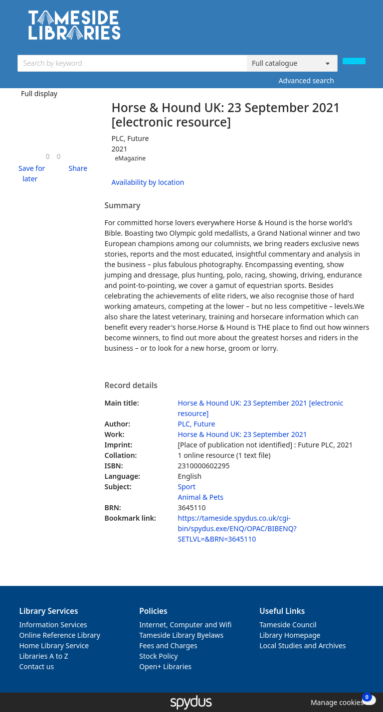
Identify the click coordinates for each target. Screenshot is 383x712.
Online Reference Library (59, 635)
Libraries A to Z (43, 656)
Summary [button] (123, 205)
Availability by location (148, 182)
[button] (30, 173)
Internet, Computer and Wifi (185, 624)
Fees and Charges (168, 645)
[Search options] (292, 63)
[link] (47, 156)
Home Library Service (54, 645)
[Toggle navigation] (360, 28)
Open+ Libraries (165, 666)
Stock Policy (158, 656)
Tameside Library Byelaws (181, 635)
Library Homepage (289, 635)
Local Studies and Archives (302, 645)
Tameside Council (288, 624)
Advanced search (306, 80)
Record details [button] (131, 385)
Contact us (36, 666)
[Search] (354, 61)
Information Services (53, 624)
